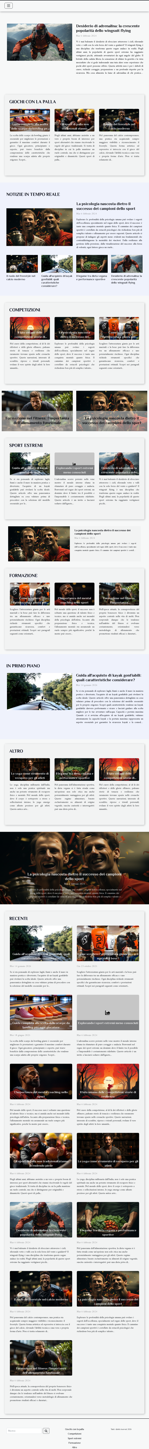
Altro (74, 1447)
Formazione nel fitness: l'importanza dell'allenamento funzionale (119, 602)
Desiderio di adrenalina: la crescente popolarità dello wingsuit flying (126, 279)
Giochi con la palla (74, 1429)
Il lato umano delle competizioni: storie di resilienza (30, 337)
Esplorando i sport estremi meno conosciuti (108, 1023)
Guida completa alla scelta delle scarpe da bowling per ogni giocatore (30, 128)
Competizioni (74, 1433)
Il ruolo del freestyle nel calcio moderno (41, 1299)
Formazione (74, 1443)
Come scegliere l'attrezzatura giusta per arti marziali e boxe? (119, 337)
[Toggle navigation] (9, 6)
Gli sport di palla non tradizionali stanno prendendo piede (74, 128)
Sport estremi (74, 1438)
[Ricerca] (24, 1431)
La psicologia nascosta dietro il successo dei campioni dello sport (74, 337)
